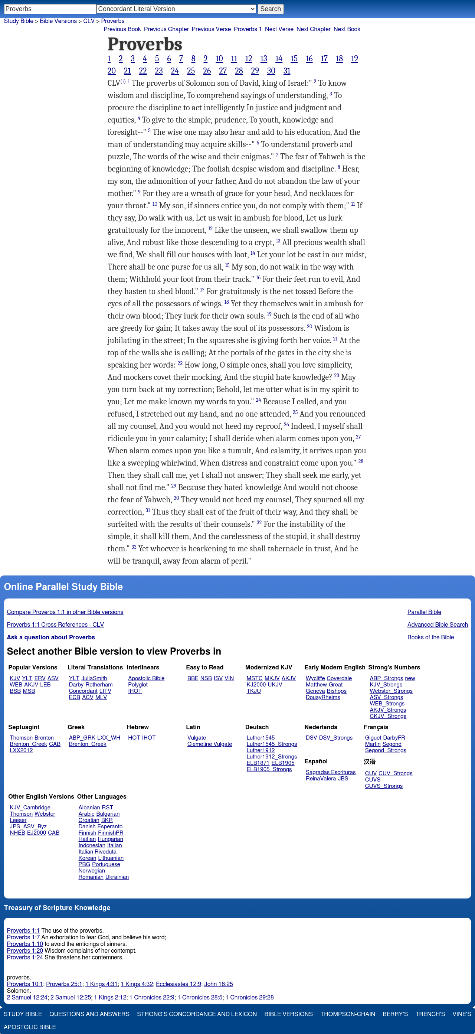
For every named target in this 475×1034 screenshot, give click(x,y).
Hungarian (110, 839)
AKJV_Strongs (388, 710)
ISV (218, 678)
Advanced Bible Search (437, 625)
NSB (206, 678)
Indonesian (92, 845)
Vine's (462, 1014)
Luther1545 (261, 738)
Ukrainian (117, 877)
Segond (392, 744)
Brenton (44, 738)
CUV (371, 773)
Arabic (87, 814)
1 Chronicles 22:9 (152, 998)
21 (127, 71)
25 (191, 71)
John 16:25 (218, 984)
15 (294, 58)
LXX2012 (21, 750)
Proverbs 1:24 (25, 957)
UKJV (275, 685)
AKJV (31, 685)
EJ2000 (36, 833)
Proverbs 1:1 (23, 931)
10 (219, 58)
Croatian (89, 820)
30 (271, 71)
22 (143, 71)
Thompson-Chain (347, 1014)
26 (207, 71)
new (410, 678)
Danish (87, 826)
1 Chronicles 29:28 (250, 998)
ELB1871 (258, 763)
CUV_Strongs (395, 773)
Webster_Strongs (391, 691)
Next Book (347, 29)
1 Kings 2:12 (110, 998)
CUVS (373, 780)
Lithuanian (111, 858)
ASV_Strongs (386, 697)
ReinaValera (321, 779)
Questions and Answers (89, 1014)
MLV (101, 697)
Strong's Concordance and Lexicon (197, 1014)
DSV (311, 738)
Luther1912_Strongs (272, 757)
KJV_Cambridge (30, 807)
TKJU (254, 691)
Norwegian (92, 871)
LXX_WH (108, 738)
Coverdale (339, 678)
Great (336, 685)
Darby (76, 685)
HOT (134, 738)
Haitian (87, 839)
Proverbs (112, 21)
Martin (373, 744)
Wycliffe (315, 678)
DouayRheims (323, 697)
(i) (123, 81)
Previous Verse (211, 29)
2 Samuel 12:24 (27, 998)
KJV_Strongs (386, 685)
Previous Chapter (166, 29)
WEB (16, 685)
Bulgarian (107, 814)
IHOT (135, 691)
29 (255, 71)
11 (234, 58)
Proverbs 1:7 (23, 937)
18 (339, 58)
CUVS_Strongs (384, 786)
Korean (87, 858)
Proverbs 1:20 (25, 951)
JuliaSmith (94, 678)
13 (264, 58)
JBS (343, 779)
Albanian (89, 807)
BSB (15, 691)
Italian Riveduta (98, 852)
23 (159, 71)
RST (108, 807)
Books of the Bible (430, 637)
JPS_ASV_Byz (28, 826)
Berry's (395, 1014)
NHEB (17, 833)
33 (134, 547)
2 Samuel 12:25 (70, 998)
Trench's (430, 1014)
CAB (54, 744)
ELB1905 (283, 763)
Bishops (337, 691)
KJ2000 (256, 685)
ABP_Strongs (386, 678)
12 (248, 58)
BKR (107, 820)
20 (112, 71)
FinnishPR (111, 833)
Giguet (373, 738)
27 (223, 71)
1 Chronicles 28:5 (199, 998)
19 (354, 58)
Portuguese (106, 864)
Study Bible (18, 21)
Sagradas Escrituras (331, 772)
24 (175, 71)
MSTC (255, 678)
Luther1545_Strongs (272, 744)
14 (278, 58)
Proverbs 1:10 (25, 944)
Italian (114, 845)
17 (324, 58)
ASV (53, 678)
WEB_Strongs (387, 704)
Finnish (87, 833)
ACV (88, 697)
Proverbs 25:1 (64, 984)
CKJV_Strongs (388, 716)
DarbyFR (394, 738)
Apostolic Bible (30, 1027)
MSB (29, 691)
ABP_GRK (82, 738)
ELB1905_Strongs (269, 769)
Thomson (21, 738)
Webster (45, 814)
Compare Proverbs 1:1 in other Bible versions (65, 612)
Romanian (91, 877)
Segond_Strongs (385, 750)
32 (259, 522)
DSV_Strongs (336, 738)
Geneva (315, 691)
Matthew (316, 685)
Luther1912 (261, 750)
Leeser (18, 820)
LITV (105, 691)
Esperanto (110, 826)
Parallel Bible (424, 612)
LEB (45, 685)
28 (239, 71)
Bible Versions (58, 21)
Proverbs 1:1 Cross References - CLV (55, 625)
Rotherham (98, 685)
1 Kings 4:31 (101, 984)
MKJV (272, 678)
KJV (15, 678)
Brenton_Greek (28, 744)
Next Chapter (314, 29)
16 (309, 58)
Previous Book (122, 29)
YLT (27, 678)
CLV (89, 21)
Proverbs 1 (248, 29)
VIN (229, 678)
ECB (74, 697)
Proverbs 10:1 (25, 984)
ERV (40, 678)
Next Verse (279, 29)
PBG (85, 864)
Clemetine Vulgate (209, 744)
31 (287, 71)
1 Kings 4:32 (137, 984)
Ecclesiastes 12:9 (178, 984)
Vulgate (196, 738)
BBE (193, 678)
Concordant (83, 691)
